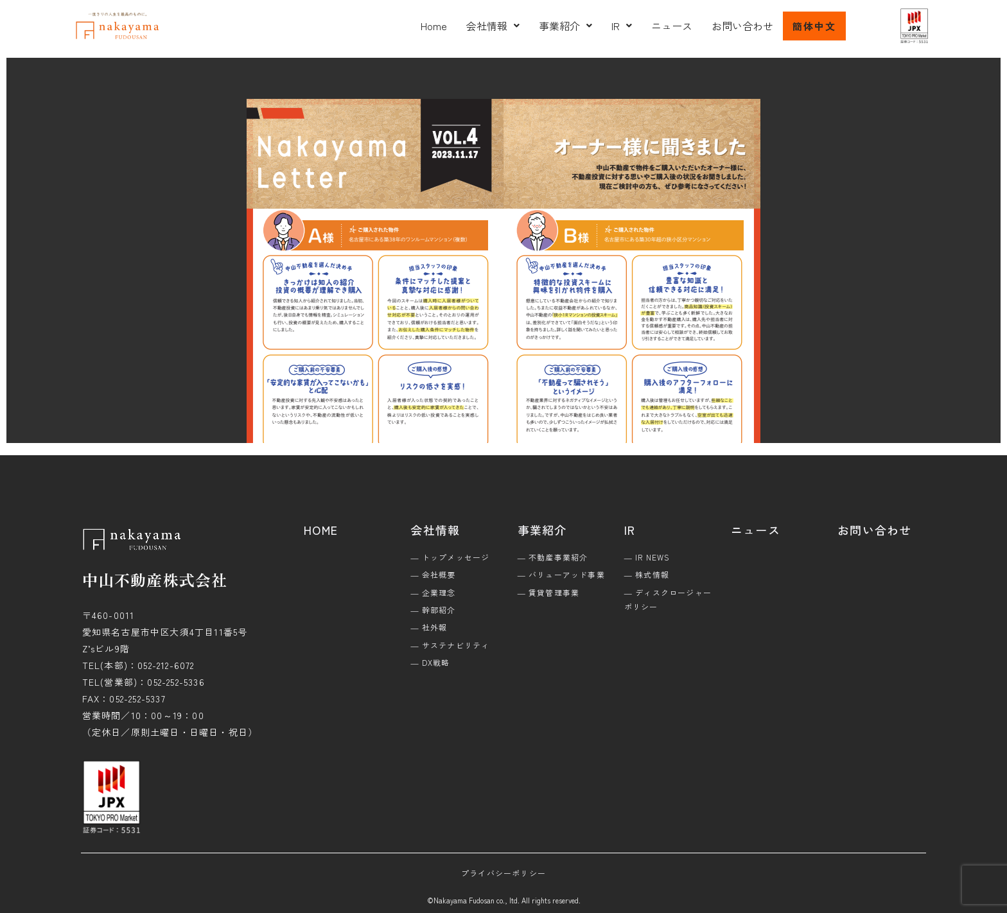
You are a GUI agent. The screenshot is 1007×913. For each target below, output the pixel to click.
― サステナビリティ (449, 644)
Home (434, 25)
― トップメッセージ (449, 557)
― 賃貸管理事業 (549, 592)
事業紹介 (565, 25)
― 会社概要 (432, 574)
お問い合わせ (742, 25)
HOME (321, 529)
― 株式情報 (646, 574)
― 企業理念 (432, 592)
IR (621, 25)
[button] (493, 25)
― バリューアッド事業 (561, 574)
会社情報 (493, 25)
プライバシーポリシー (503, 872)
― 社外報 (428, 627)
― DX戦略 (430, 662)
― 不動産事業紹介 (553, 557)
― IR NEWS (647, 557)
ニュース (671, 25)
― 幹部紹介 (432, 609)
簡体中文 (814, 26)
